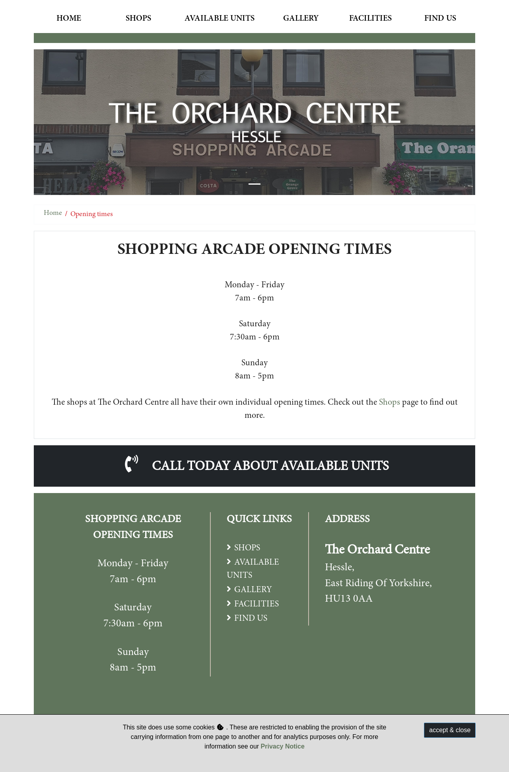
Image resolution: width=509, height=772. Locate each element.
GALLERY (253, 590)
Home (68, 19)
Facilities (370, 19)
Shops (138, 19)
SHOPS (247, 548)
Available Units (219, 19)
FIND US (250, 618)
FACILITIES (256, 604)
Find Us (440, 19)
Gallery (301, 19)
